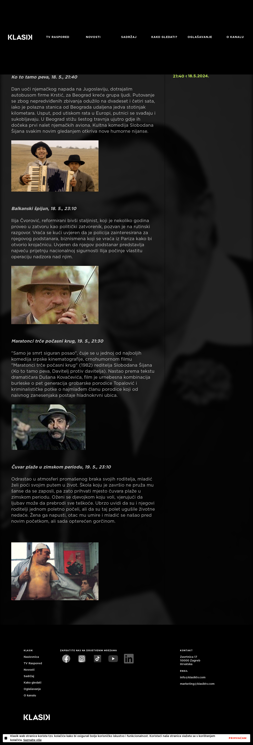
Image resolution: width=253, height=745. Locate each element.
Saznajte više (32, 740)
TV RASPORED (57, 37)
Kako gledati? (164, 37)
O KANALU (235, 37)
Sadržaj (129, 37)
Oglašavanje (200, 37)
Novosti (93, 37)
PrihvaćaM (238, 738)
